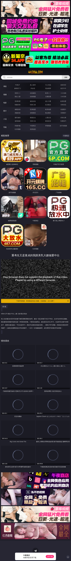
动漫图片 (63, 109)
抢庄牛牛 (63, 88)
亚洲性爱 (17, 101)
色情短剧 (33, 129)
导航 (5, 127)
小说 (5, 119)
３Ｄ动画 (63, 93)
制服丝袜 (17, 105)
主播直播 (48, 96)
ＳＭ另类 (63, 96)
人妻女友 (48, 117)
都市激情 (17, 117)
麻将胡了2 (17, 88)
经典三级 (33, 105)
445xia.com (35, 72)
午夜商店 (33, 126)
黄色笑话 (48, 121)
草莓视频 (48, 126)
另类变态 (63, 105)
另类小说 (33, 121)
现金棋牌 (48, 88)
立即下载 (50, 556)
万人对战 (48, 85)
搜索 (65, 77)
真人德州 (33, 85)
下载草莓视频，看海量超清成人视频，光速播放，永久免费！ (42, 301)
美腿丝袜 (17, 113)
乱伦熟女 (48, 105)
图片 (5, 111)
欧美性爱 (63, 101)
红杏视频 (17, 129)
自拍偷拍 (33, 93)
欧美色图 (48, 109)
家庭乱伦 (33, 117)
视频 (5, 94)
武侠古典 (63, 117)
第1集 (4, 306)
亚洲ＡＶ (17, 93)
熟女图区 (48, 113)
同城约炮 (17, 126)
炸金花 (33, 88)
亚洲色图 (33, 109)
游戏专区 (63, 85)
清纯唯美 (33, 113)
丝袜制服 (33, 96)
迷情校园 (17, 121)
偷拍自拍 (33, 101)
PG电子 (17, 85)
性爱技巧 (63, 121)
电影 (5, 103)
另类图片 (63, 113)
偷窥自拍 (17, 109)
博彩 (5, 86)
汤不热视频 (63, 126)
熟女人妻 (17, 96)
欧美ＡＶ (48, 93)
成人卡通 (48, 101)
